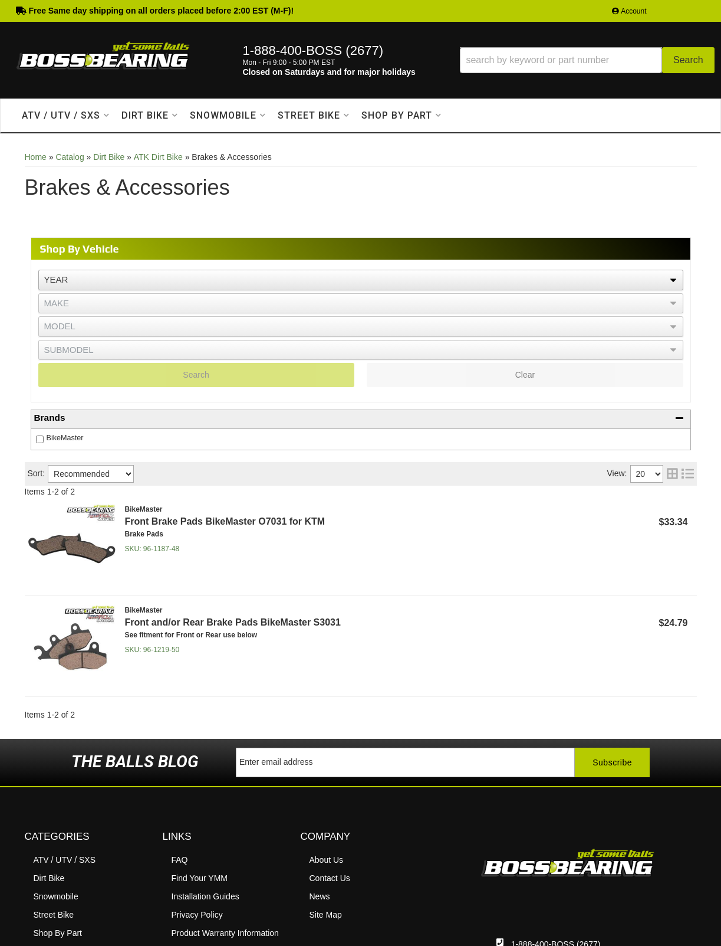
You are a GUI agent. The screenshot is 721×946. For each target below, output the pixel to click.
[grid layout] (672, 474)
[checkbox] (40, 439)
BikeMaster (65, 438)
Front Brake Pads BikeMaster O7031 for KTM (225, 521)
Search (196, 374)
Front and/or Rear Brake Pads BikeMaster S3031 (233, 622)
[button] (587, 60)
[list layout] (688, 474)
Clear (525, 374)
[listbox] (360, 280)
